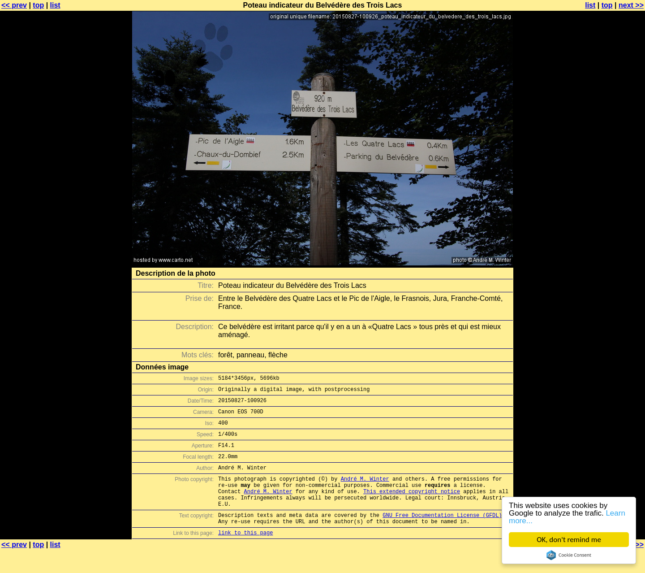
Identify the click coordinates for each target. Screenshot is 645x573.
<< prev (14, 5)
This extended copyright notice (411, 507)
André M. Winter (365, 492)
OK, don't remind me (569, 539)
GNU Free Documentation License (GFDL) (442, 535)
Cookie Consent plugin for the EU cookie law (568, 555)
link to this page (245, 555)
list (55, 5)
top (38, 5)
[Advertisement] (609, 221)
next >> (631, 5)
